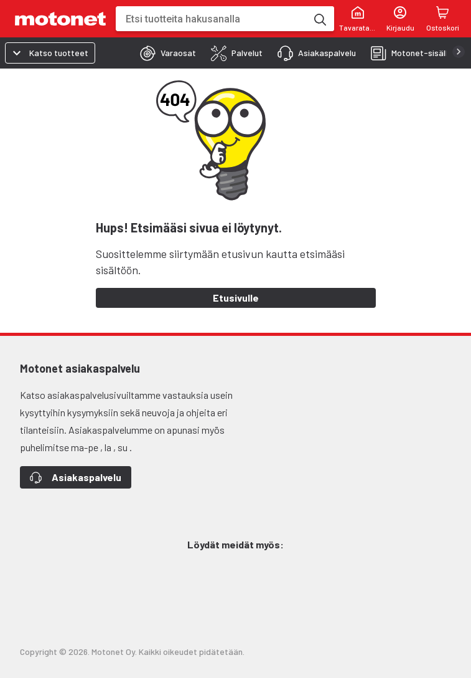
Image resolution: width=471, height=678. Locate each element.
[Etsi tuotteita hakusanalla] (319, 18)
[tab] (164, 53)
